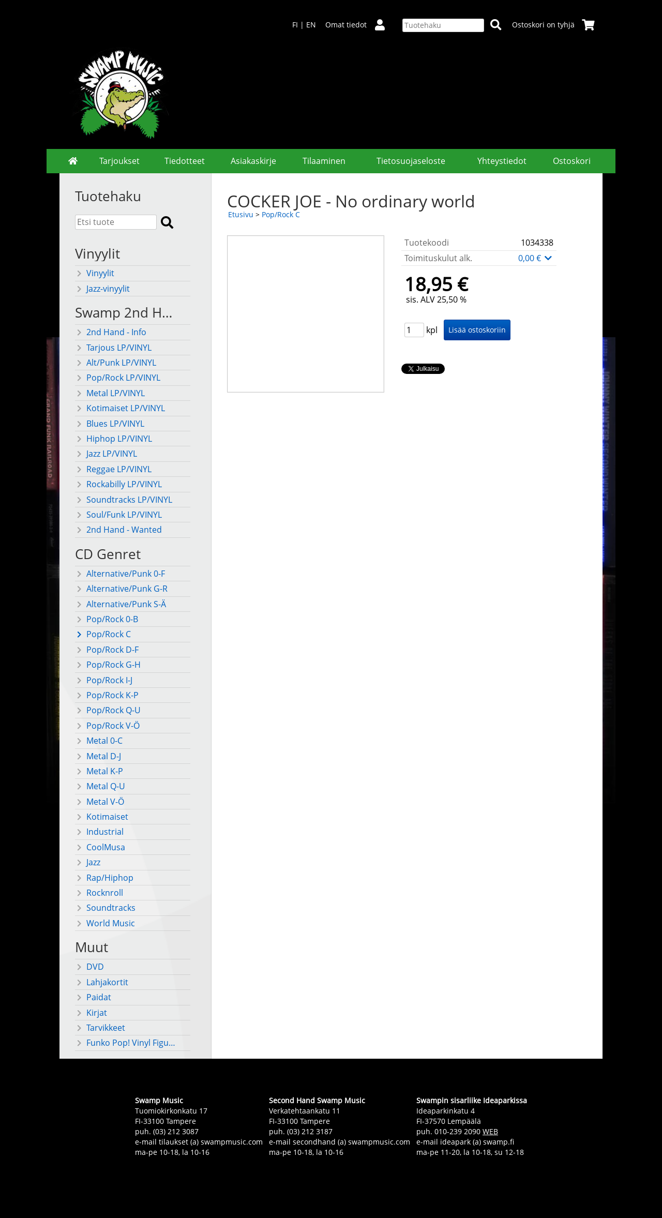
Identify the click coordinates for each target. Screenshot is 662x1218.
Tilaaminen (324, 161)
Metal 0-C (99, 740)
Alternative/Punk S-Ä (120, 604)
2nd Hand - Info (110, 332)
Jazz (87, 862)
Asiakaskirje (253, 161)
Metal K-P (99, 771)
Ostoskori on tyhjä (553, 24)
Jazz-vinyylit (102, 288)
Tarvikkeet (100, 1027)
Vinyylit (94, 273)
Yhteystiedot (501, 161)
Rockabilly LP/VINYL (118, 484)
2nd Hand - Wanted (118, 529)
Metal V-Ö (99, 801)
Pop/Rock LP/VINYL (117, 377)
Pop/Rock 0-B (106, 619)
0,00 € (535, 258)
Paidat (93, 997)
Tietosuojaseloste (411, 161)
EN (311, 24)
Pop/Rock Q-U (108, 710)
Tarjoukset (119, 161)
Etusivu (240, 214)
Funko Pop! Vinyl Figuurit (127, 1042)
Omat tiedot (359, 24)
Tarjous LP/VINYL (113, 347)
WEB (490, 1131)
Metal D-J (98, 756)
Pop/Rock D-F (107, 649)
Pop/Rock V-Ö (107, 725)
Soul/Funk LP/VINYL (118, 514)
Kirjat (91, 1012)
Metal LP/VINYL (110, 393)
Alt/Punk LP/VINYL (115, 362)
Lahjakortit (101, 982)
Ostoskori (572, 161)
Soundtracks (105, 907)
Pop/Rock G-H (108, 664)
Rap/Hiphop (104, 877)
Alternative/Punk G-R (121, 588)
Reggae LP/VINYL (113, 469)
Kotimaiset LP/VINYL (120, 408)
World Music (105, 923)
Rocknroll (99, 892)
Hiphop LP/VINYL (113, 438)
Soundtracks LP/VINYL (123, 499)
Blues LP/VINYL (109, 423)
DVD (89, 966)
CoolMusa (100, 847)
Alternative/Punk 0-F (120, 573)
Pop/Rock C (103, 634)
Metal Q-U (100, 786)
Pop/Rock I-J (103, 680)
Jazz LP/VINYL (106, 453)
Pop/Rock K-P (107, 695)
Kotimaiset (101, 816)
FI (295, 24)
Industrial (99, 831)
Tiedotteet (184, 161)
